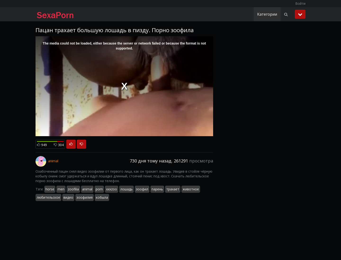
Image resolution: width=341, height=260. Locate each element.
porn (99, 189)
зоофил (142, 189)
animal (87, 189)
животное (191, 189)
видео (68, 197)
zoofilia (73, 189)
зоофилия (84, 197)
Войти (300, 3)
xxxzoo (111, 189)
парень (157, 189)
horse (49, 189)
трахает (172, 189)
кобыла (102, 197)
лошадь (126, 189)
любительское (48, 197)
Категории (267, 14)
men (61, 189)
